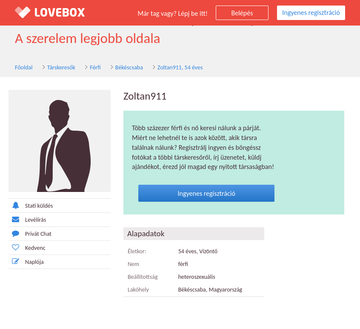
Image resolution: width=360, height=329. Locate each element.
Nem (133, 264)
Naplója (26, 261)
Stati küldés (31, 205)
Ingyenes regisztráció (311, 13)
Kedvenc (27, 247)
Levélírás (27, 219)
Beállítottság (143, 276)
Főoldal (24, 67)
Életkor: (137, 251)
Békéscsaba (129, 67)
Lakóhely (138, 289)
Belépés (242, 13)
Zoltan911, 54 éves (180, 67)
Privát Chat (30, 233)
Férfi (95, 67)
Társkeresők (61, 67)
